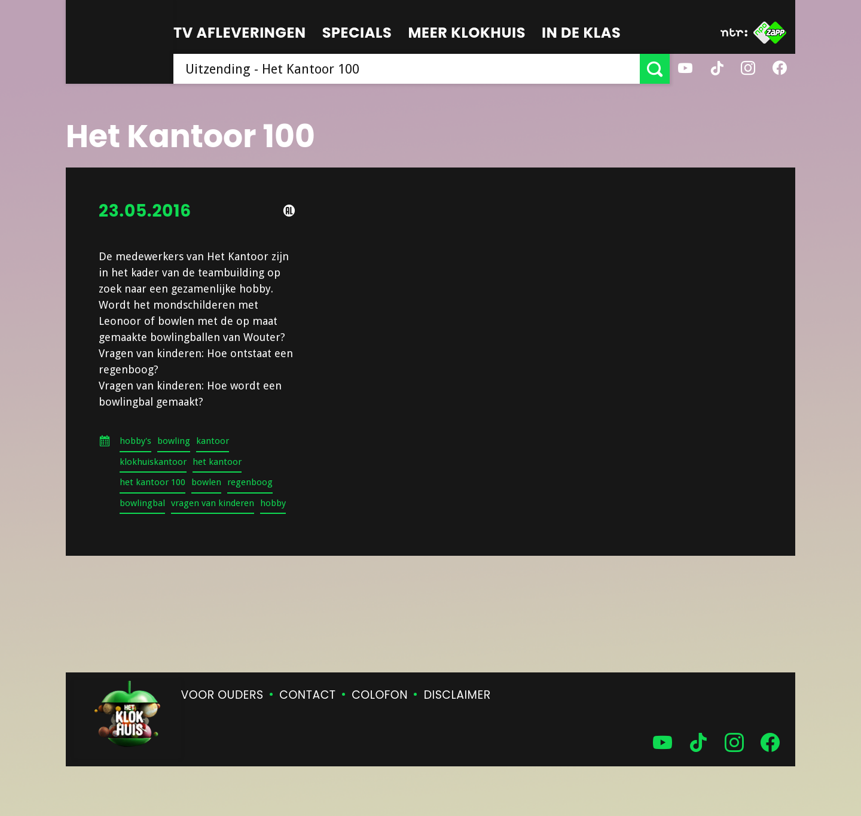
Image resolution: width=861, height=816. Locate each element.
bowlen (206, 482)
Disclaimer (457, 695)
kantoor (212, 441)
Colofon (380, 695)
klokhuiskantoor (153, 461)
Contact (307, 695)
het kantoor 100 (152, 482)
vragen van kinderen (212, 503)
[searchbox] (406, 69)
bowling (173, 441)
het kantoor (217, 461)
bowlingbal (142, 503)
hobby (273, 503)
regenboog (250, 482)
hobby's (135, 441)
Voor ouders (222, 695)
